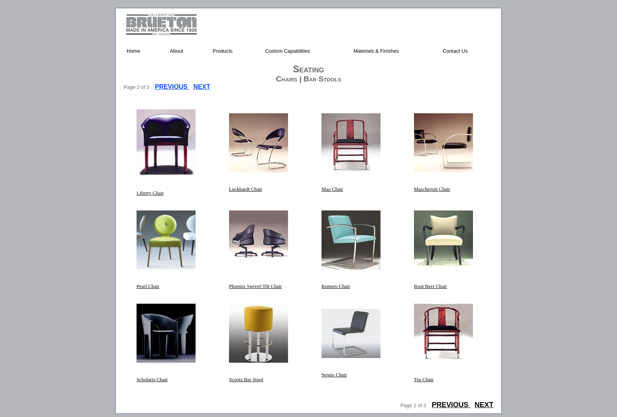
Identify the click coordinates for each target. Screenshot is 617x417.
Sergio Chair (334, 375)
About (176, 51)
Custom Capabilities (287, 51)
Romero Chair (335, 286)
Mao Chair (332, 189)
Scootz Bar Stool (246, 379)
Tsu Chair (424, 379)
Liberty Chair (150, 193)
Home (133, 51)
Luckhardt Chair (245, 189)
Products (223, 51)
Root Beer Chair (430, 286)
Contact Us (455, 51)
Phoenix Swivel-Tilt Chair (255, 286)
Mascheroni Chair (432, 189)
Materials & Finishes (376, 51)
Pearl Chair (148, 286)
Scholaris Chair (152, 379)
